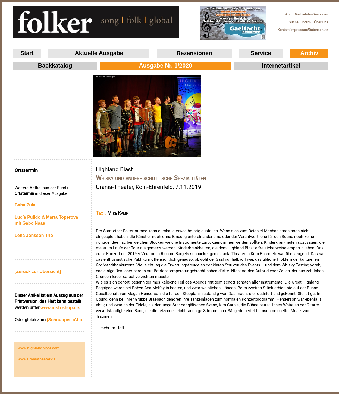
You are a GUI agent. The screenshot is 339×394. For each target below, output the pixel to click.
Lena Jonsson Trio (34, 235)
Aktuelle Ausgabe (99, 53)
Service (261, 53)
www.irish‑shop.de (59, 307)
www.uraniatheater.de (36, 359)
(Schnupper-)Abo (64, 319)
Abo (288, 14)
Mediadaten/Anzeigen (311, 14)
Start (27, 53)
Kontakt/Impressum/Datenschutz (301, 28)
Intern (306, 22)
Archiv (309, 53)
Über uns (321, 22)
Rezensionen (194, 53)
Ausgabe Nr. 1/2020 (165, 65)
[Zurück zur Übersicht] (38, 271)
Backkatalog (55, 65)
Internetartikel (281, 65)
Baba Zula (25, 205)
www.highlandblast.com (38, 348)
